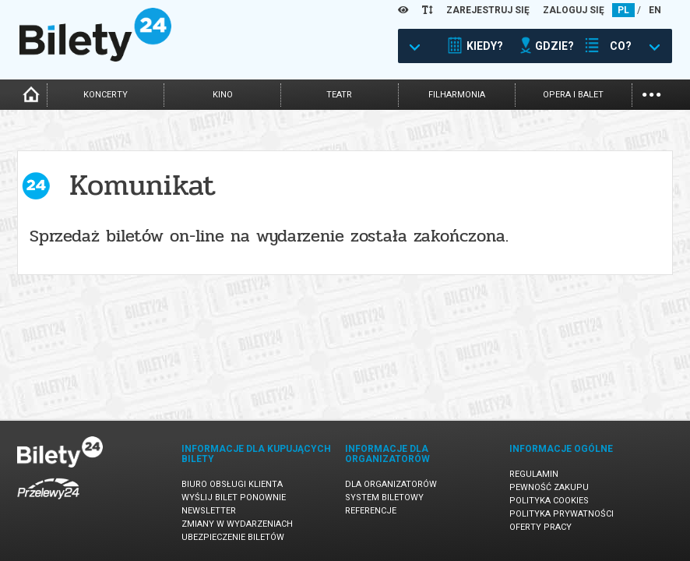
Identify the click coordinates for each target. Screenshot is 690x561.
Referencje (370, 511)
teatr (339, 95)
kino (223, 95)
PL (623, 10)
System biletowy (384, 497)
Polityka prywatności (561, 514)
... (651, 93)
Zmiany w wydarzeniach (237, 524)
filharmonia (456, 95)
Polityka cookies (549, 501)
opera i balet (573, 95)
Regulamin (533, 474)
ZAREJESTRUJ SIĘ (488, 10)
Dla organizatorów (391, 484)
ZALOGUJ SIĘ (573, 10)
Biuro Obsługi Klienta (232, 484)
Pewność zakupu (549, 487)
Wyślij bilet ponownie (233, 497)
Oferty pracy (540, 527)
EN (655, 10)
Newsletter (208, 511)
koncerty (105, 95)
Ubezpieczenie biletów (232, 537)
